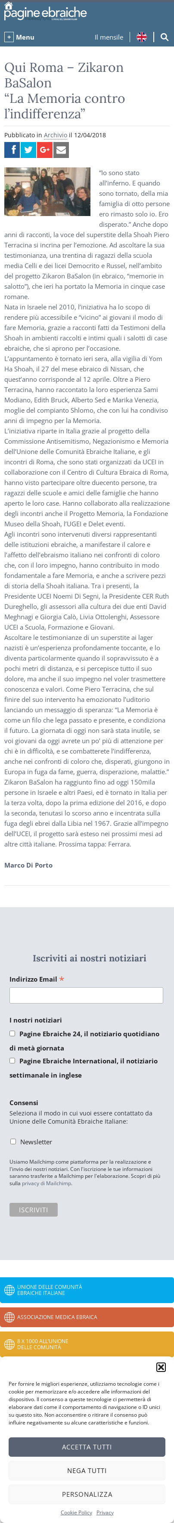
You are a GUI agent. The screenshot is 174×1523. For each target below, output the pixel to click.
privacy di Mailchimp (46, 1183)
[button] (161, 1367)
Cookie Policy (76, 1512)
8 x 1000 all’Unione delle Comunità (42, 1344)
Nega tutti (87, 1470)
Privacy (105, 1512)
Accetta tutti (87, 1447)
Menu (25, 37)
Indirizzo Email (37, 979)
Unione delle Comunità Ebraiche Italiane (49, 1290)
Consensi (23, 1102)
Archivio (55, 135)
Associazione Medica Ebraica (57, 1317)
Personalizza (87, 1494)
